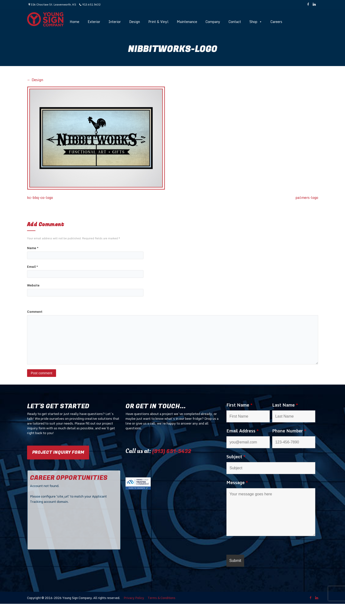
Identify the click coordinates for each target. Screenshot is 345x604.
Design (134, 21)
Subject (236, 456)
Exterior (94, 21)
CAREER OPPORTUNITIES (69, 477)
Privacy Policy (134, 597)
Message (237, 482)
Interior (115, 21)
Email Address (242, 430)
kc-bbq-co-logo (40, 198)
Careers (276, 21)
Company (213, 21)
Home (74, 21)
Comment (34, 311)
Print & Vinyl (158, 21)
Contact (235, 21)
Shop (255, 21)
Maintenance (187, 21)
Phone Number (289, 430)
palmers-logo (306, 198)
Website (33, 285)
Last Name (285, 405)
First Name (239, 405)
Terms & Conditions (161, 597)
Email (32, 266)
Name (32, 248)
